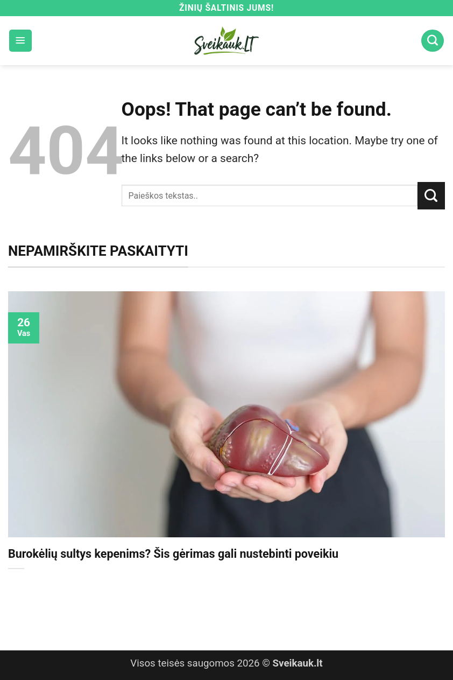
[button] (20, 41)
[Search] (432, 41)
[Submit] (431, 195)
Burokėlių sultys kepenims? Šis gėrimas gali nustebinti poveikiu (173, 553)
